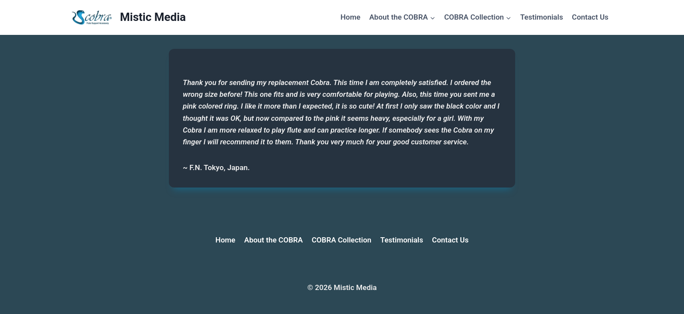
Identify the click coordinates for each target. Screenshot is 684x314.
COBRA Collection (342, 240)
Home (351, 17)
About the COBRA (273, 240)
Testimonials (541, 17)
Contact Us (590, 17)
